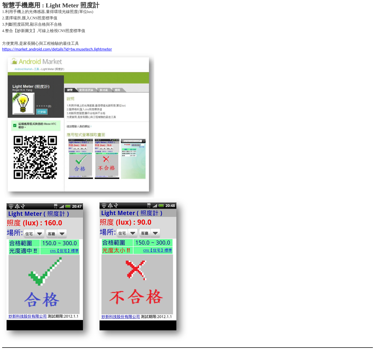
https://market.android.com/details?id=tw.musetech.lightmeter (57, 49)
